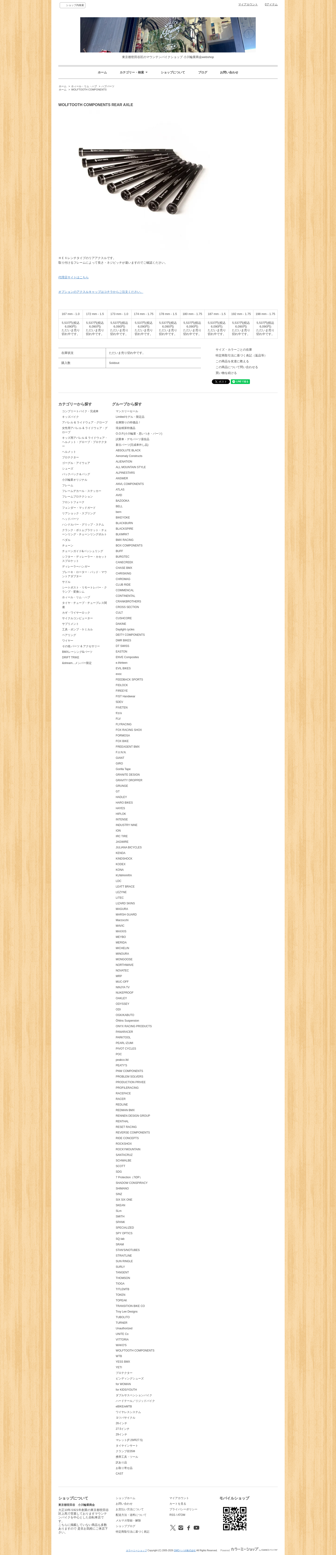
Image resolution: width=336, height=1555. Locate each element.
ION (118, 830)
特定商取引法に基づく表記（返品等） (241, 355)
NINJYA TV (123, 987)
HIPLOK (121, 814)
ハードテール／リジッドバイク (135, 1401)
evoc (119, 674)
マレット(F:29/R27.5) (129, 1440)
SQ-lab (120, 1239)
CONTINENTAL (125, 596)
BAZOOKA (122, 500)
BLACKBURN (124, 523)
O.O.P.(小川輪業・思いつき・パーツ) (139, 433)
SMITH (120, 1216)
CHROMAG (123, 579)
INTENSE (122, 819)
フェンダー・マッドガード (79, 507)
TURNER (121, 1322)
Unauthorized (124, 1328)
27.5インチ (123, 1429)
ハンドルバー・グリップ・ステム (83, 524)
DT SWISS (122, 646)
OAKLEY (121, 998)
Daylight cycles (125, 629)
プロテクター (70, 457)
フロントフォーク (73, 502)
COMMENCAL (125, 590)
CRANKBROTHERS (128, 601)
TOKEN (120, 1294)
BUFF (119, 551)
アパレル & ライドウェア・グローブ (85, 422)
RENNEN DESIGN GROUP (133, 1115)
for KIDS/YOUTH (126, 1389)
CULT (119, 612)
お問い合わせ (229, 72)
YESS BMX (123, 1361)
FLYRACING (124, 724)
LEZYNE (121, 892)
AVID (119, 495)
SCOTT (120, 1166)
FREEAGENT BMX (128, 746)
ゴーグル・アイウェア (76, 463)
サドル (66, 582)
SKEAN (120, 1205)
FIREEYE (122, 690)
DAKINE (121, 623)
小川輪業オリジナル (74, 479)
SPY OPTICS (124, 1233)
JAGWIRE (122, 841)
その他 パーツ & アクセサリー (81, 646)
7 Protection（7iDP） (129, 1177)
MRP (119, 976)
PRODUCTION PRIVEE (131, 1082)
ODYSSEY (122, 1004)
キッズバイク (70, 416)
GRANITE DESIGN (128, 774)
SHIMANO (122, 1188)
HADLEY (121, 797)
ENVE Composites (127, 657)
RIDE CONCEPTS (127, 1138)
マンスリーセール (127, 411)
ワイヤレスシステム (128, 1412)
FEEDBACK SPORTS (129, 679)
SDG (119, 1171)
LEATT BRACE (125, 886)
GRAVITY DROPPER (129, 780)
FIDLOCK (122, 685)
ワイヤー (67, 640)
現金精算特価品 (125, 428)
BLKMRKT (122, 534)
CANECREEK (124, 562)
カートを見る (177, 1503)
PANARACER (124, 1031)
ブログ (202, 72)
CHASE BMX (124, 568)
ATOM (181, 1515)
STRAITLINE (124, 1255)
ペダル (66, 540)
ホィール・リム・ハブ (84, 86)
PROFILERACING (127, 1087)
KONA (120, 869)
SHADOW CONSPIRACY (132, 1183)
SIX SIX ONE (124, 1199)
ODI (118, 1009)
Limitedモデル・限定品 (130, 416)
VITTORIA (122, 1339)
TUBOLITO (123, 1317)
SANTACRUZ (124, 1155)
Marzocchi (122, 920)
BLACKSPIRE (124, 528)
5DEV (119, 702)
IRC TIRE (122, 836)
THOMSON (123, 1278)
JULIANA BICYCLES (129, 847)
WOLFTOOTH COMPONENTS (89, 89)
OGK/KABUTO (125, 1015)
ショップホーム (125, 1498)
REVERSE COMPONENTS (133, 1132)
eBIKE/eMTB (124, 1406)
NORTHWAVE (124, 965)
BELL (119, 506)
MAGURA (122, 909)
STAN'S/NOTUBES (128, 1250)
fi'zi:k (119, 713)
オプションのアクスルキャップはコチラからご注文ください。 (100, 292)
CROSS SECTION (127, 607)
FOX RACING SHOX (129, 730)
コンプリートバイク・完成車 (80, 411)
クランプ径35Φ (125, 1451)
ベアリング (69, 635)
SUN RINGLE (124, 1261)
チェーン (67, 545)
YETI (119, 1367)
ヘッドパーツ (70, 519)
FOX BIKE (122, 741)
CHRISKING (123, 573)
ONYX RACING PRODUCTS (134, 1026)
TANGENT (122, 1272)
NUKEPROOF (124, 992)
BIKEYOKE (123, 517)
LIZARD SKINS (125, 903)
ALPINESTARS (125, 472)
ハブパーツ (108, 86)
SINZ (119, 1194)
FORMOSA (123, 735)
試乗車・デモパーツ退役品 (132, 439)
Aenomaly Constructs (129, 456)
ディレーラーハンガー (76, 566)
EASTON (121, 651)
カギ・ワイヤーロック (76, 612)
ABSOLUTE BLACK (128, 450)
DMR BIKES (123, 640)
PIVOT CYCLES (126, 1048)
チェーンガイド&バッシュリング (82, 551)
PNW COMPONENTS (129, 1071)
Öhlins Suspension (127, 1020)
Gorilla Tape (123, 769)
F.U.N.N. (121, 752)
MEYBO (121, 937)
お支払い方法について (130, 1509)
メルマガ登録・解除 (128, 1520)
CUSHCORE (124, 618)
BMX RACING (124, 540)
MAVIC (120, 925)
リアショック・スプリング (79, 513)
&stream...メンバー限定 (77, 663)
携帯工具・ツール (127, 1456)
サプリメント (70, 623)
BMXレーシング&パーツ (77, 651)
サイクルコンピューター (77, 618)
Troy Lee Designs (126, 1311)
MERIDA (121, 942)
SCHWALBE (123, 1160)
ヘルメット (69, 451)
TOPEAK (121, 1300)
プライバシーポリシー (183, 1509)
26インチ (121, 1423)
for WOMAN (123, 1384)
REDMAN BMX (125, 1110)
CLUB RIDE (123, 584)
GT (118, 791)
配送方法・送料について (131, 1515)
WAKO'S (121, 1345)
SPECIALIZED (125, 1227)
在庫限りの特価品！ (128, 422)
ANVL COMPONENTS (130, 484)
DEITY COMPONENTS (130, 634)
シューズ (67, 468)
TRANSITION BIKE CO (130, 1306)
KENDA (120, 853)
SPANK (120, 1222)
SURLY (120, 1266)
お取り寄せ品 (124, 1468)
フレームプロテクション (77, 496)
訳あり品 (121, 1462)
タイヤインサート (127, 1445)
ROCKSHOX (124, 1143)
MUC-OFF (122, 981)
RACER (121, 1099)
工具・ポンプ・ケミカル (77, 629)
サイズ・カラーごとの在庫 (234, 349)
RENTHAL (122, 1121)
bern (118, 512)
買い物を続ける (226, 373)
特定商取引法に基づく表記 (132, 1531)
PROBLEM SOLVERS (129, 1076)
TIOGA (120, 1283)
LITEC (120, 897)
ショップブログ (125, 1526)
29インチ (121, 1434)
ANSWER (122, 478)
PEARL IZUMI (124, 1043)
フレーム (67, 485)
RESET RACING (126, 1127)
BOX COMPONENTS (129, 545)
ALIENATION (124, 461)
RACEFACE (123, 1093)
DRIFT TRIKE (70, 657)
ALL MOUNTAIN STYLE (131, 467)
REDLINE (122, 1104)
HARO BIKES (124, 802)
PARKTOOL (123, 1037)
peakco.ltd (122, 1059)
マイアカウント (248, 4)
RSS (172, 1515)
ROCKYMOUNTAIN (128, 1149)
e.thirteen (121, 662)
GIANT (120, 758)
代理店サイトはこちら (73, 277)
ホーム (102, 72)
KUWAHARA (124, 875)
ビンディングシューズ (130, 1378)
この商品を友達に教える (232, 361)
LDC (118, 881)
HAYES (120, 808)
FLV (118, 718)
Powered (249, 1550)
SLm (119, 1211)
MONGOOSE (124, 959)
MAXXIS (121, 931)
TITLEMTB (122, 1289)
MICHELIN (122, 948)
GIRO (119, 763)
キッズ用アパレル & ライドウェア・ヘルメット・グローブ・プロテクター (85, 442)
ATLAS (120, 489)
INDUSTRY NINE (126, 825)
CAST (119, 1473)
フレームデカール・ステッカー (81, 491)
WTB (119, 1356)
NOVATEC (122, 970)
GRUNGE (122, 786)
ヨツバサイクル (125, 1417)
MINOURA (122, 953)
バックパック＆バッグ (76, 474)
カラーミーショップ (136, 1550)
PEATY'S (121, 1065)
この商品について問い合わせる (237, 367)
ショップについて (173, 72)
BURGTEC (123, 556)
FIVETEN (122, 707)
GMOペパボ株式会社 (185, 1550)
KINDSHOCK (124, 858)
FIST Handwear (125, 696)
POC (119, 1054)
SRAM (120, 1244)
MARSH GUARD (126, 914)
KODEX (121, 864)
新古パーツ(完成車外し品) (132, 444)
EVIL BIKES (123, 668)
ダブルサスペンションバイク (134, 1395)
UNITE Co (122, 1334)
